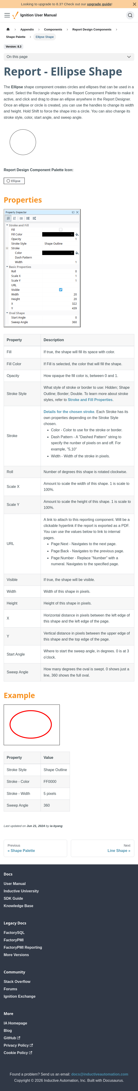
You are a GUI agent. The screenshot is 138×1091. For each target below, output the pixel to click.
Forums (10, 989)
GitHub (12, 1038)
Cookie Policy (18, 1053)
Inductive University (21, 891)
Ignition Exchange (20, 996)
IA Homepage (15, 1023)
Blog (8, 1031)
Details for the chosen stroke (69, 412)
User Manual (15, 884)
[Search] (130, 15)
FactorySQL (14, 933)
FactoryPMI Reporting (23, 947)
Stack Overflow (17, 982)
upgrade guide (99, 4)
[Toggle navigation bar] (7, 15)
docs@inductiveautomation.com (99, 1074)
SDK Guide (13, 898)
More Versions (16, 955)
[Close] (134, 4)
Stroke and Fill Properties (90, 400)
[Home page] (8, 29)
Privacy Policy (18, 1045)
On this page (17, 57)
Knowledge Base (18, 906)
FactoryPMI (14, 940)
